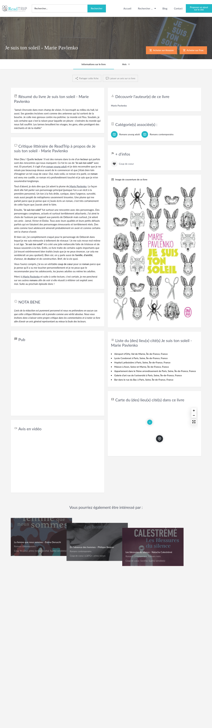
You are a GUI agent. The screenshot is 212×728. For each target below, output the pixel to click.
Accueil (127, 8)
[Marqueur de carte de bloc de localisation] (159, 438)
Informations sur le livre (93, 64)
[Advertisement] (57, 379)
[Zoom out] (193, 415)
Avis (126, 64)
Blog (164, 8)
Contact (178, 8)
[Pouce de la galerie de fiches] (154, 254)
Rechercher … (147, 8)
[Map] (154, 429)
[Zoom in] (193, 410)
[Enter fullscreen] (193, 421)
